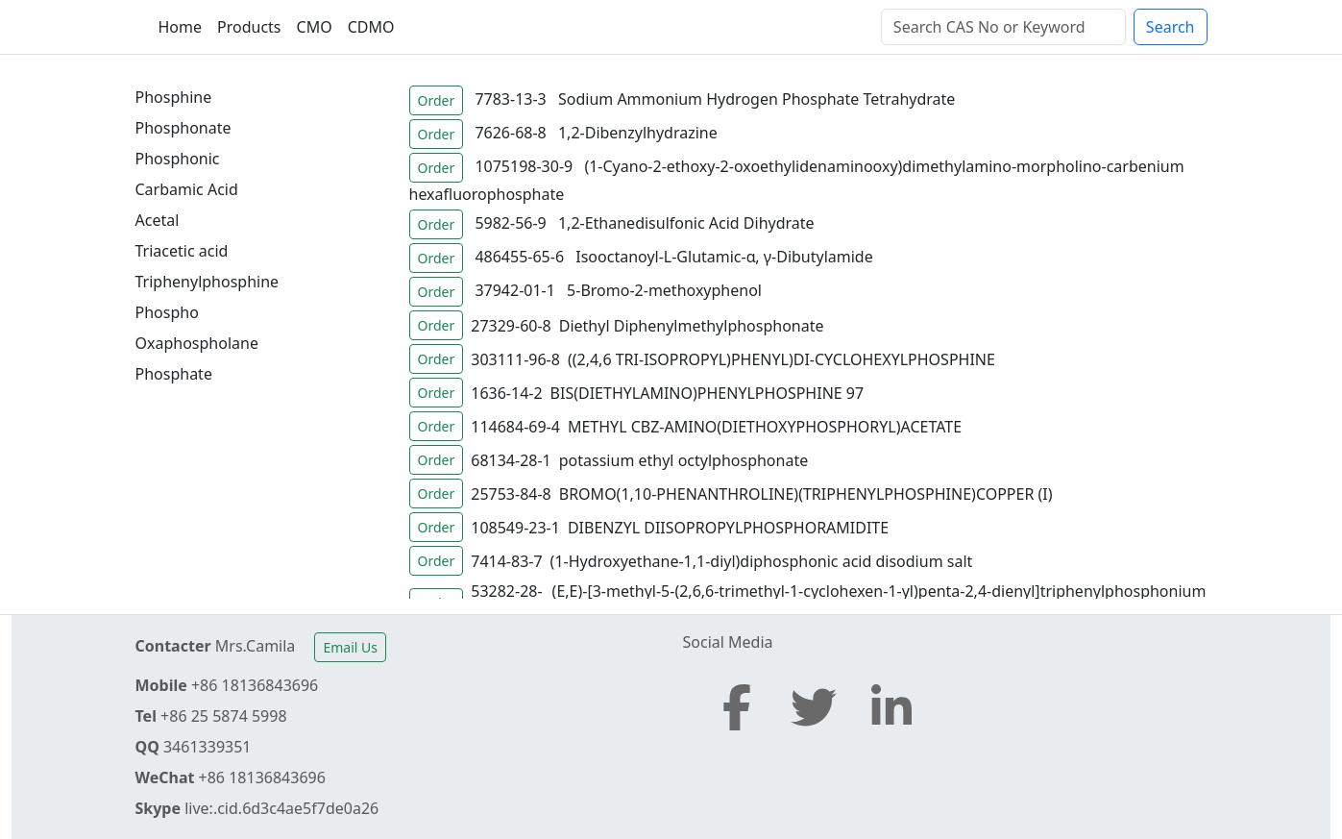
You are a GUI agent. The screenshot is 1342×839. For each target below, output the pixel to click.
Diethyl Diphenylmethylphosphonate (691, 325)
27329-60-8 (511, 325)
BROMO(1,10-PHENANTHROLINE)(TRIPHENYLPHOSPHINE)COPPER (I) (806, 494)
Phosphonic (177, 158)
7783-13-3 (510, 99)
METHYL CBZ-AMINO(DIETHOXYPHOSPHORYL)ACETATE (765, 426)
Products (249, 26)
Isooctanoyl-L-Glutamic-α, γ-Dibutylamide (723, 256)
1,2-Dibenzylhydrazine (638, 132)
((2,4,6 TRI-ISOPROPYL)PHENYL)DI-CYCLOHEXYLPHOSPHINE (781, 359)
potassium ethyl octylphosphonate (683, 460)
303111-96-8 (515, 359)
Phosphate (173, 373)
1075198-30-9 (524, 166)
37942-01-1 (515, 290)
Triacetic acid (182, 250)
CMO (314, 26)
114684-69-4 (515, 426)
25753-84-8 (511, 494)
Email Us (350, 647)
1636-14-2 (506, 393)
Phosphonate (183, 127)
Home (181, 26)
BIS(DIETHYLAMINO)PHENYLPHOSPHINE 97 (707, 393)
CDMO (371, 26)
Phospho (167, 312)
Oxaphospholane (196, 343)
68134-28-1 (511, 460)
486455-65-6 (519, 256)
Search (1170, 26)
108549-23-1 (515, 527)
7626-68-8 (510, 132)
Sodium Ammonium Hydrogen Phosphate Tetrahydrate (756, 99)
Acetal (157, 220)
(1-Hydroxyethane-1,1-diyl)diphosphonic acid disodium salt (761, 561)
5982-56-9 (510, 223)
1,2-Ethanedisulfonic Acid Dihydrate (686, 223)
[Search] (1003, 27)
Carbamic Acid (186, 189)
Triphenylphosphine (207, 281)
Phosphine (173, 97)
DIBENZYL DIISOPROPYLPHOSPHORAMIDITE (728, 527)
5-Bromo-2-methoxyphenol (664, 290)
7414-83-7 (506, 561)
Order (436, 100)
